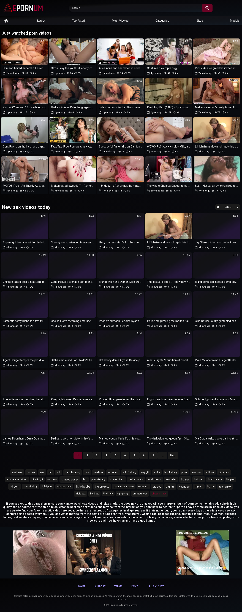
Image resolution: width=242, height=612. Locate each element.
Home (81, 586)
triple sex (80, 493)
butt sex (198, 479)
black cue (108, 493)
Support (99, 586)
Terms (118, 586)
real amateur (136, 479)
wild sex (210, 472)
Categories (162, 20)
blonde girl (37, 479)
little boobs (83, 486)
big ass (157, 486)
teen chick (225, 486)
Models (235, 20)
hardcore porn (215, 479)
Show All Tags (159, 493)
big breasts (102, 486)
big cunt (199, 486)
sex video (171, 479)
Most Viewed (120, 20)
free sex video (64, 486)
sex (42, 472)
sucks (157, 472)
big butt (94, 493)
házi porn (47, 486)
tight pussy (122, 493)
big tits (170, 486)
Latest (41, 20)
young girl (184, 486)
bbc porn (230, 479)
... (163, 455)
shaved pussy (70, 479)
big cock (224, 472)
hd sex (185, 479)
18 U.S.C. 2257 (155, 586)
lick (85, 479)
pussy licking (98, 479)
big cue (210, 486)
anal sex (17, 472)
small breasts (154, 479)
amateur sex (140, 493)
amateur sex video (16, 479)
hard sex (98, 472)
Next (172, 455)
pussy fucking (30, 486)
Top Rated (78, 20)
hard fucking (72, 472)
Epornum (114, 605)
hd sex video (117, 479)
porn (184, 472)
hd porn (14, 486)
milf (58, 472)
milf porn (52, 479)
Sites (199, 20)
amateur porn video (124, 486)
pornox (31, 472)
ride (87, 472)
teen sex (196, 472)
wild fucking (129, 472)
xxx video (113, 472)
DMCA (134, 586)
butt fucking (170, 472)
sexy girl (145, 472)
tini (50, 472)
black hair (143, 486)
